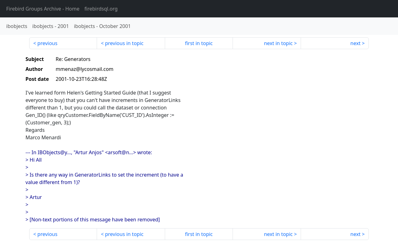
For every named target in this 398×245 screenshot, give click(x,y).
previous (47, 43)
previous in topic (124, 43)
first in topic (199, 43)
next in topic (278, 43)
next (355, 43)
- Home (43, 8)
